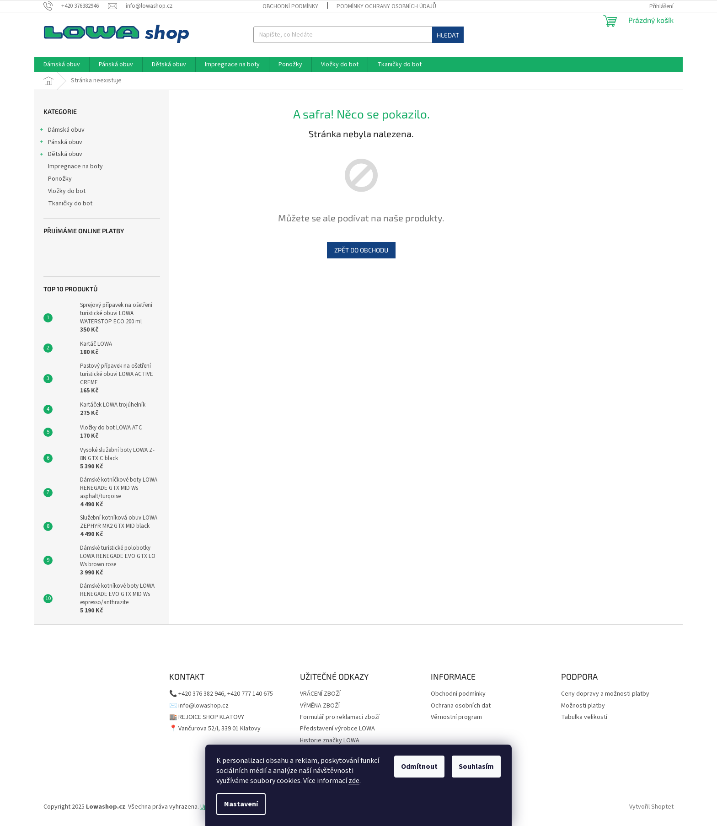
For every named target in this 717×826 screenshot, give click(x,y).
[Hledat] (358, 35)
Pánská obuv (60, 143)
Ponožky (60, 178)
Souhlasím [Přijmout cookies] (476, 767)
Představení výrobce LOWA (337, 728)
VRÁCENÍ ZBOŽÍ (320, 694)
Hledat (448, 35)
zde (353, 781)
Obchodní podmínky (290, 6)
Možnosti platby (583, 706)
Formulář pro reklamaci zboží (340, 717)
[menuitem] (61, 64)
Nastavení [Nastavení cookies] (241, 804)
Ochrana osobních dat (461, 706)
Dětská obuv (60, 155)
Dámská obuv (62, 130)
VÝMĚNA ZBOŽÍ (320, 706)
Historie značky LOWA (329, 740)
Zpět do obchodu (361, 250)
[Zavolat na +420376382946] (75, 6)
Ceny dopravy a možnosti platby (605, 694)
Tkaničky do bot (71, 203)
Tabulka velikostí (584, 717)
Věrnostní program (456, 717)
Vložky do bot (67, 191)
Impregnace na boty (76, 166)
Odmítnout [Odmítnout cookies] (419, 767)
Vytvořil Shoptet (651, 806)
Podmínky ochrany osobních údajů (386, 6)
